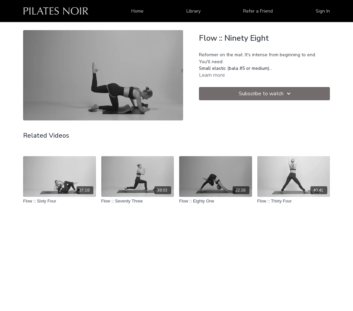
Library (193, 11)
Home (137, 11)
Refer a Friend (258, 11)
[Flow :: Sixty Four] (59, 201)
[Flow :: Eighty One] (215, 201)
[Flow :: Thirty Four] (293, 201)
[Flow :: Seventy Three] (137, 201)
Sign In (323, 11)
